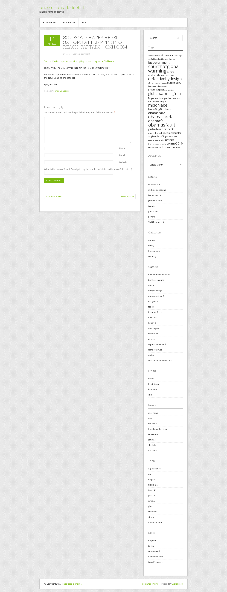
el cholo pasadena (157, 189)
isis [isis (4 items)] (150, 101)
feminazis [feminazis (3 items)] (153, 86)
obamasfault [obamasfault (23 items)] (161, 125)
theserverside (155, 522)
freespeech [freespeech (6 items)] (156, 90)
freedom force (155, 312)
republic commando (157, 344)
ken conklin (153, 434)
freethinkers (154, 384)
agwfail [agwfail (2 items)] (151, 59)
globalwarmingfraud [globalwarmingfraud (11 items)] (164, 95)
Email (122, 155)
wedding (152, 256)
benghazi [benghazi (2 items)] (158, 59)
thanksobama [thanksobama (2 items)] (153, 144)
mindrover (153, 333)
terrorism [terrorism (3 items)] (169, 139)
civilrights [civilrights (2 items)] (170, 72)
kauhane (152, 389)
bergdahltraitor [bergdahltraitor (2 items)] (168, 59)
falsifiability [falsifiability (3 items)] (175, 82)
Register (152, 540)
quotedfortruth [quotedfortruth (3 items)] (155, 133)
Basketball (50, 22)
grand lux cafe (155, 200)
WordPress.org (155, 562)
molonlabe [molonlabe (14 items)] (157, 105)
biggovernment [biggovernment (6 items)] (159, 62)
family (151, 245)
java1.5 (151, 495)
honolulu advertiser (157, 429)
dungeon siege (155, 290)
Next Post (127, 196)
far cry (151, 306)
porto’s (151, 216)
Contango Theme (150, 583)
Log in (151, 545)
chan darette (154, 184)
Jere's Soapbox (61, 90)
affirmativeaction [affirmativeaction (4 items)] (168, 55)
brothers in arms (156, 279)
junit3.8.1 (152, 500)
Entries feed (154, 551)
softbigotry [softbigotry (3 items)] (165, 136)
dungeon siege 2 (156, 296)
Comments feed (155, 556)
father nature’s (155, 195)
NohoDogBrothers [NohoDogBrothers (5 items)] (159, 109)
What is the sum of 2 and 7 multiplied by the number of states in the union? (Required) (88, 169)
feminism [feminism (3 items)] (162, 86)
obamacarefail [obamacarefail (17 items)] (162, 117)
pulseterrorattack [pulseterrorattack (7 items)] (161, 129)
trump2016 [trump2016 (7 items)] (175, 143)
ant (149, 474)
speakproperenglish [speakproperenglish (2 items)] (156, 140)
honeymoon (154, 251)
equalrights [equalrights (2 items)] (165, 83)
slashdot (152, 445)
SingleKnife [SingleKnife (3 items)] (153, 136)
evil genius (153, 301)
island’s (151, 206)
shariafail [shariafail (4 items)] (176, 132)
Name (122, 148)
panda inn (153, 211)
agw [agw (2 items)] (180, 55)
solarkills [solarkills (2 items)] (173, 136)
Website (123, 162)
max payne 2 (154, 328)
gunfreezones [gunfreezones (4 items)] (172, 98)
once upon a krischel (61, 7)
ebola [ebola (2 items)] (150, 83)
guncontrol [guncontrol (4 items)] (157, 98)
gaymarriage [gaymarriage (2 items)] (169, 90)
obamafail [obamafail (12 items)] (157, 120)
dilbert (151, 378)
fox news (152, 423)
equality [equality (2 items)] (156, 83)
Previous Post (54, 196)
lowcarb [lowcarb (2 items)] (155, 102)
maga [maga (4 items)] (163, 101)
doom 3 (151, 285)
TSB (84, 22)
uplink (151, 355)
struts (151, 517)
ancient (151, 240)
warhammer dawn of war (160, 360)
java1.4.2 (152, 490)
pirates (151, 339)
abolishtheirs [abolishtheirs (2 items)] (153, 55)
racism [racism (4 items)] (167, 132)
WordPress (177, 583)
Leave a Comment (81, 53)
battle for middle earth (159, 274)
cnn (150, 418)
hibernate (153, 484)
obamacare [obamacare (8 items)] (156, 113)
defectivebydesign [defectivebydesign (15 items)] (165, 79)
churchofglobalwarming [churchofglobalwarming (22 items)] (164, 68)
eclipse (151, 479)
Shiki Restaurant (156, 222)
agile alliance (154, 468)
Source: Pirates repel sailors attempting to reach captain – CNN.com (79, 61)
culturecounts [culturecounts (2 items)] (168, 75)
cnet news (153, 412)
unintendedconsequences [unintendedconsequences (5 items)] (164, 147)
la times (152, 439)
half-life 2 (152, 317)
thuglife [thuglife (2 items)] (163, 144)
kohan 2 (152, 322)
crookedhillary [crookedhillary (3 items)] (155, 75)
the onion (152, 450)
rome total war (155, 349)
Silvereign (69, 22)
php (150, 506)
